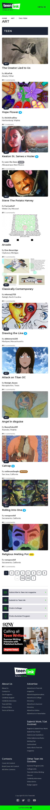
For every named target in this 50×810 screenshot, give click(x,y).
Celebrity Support (8, 698)
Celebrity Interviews (9, 701)
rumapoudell (10, 515)
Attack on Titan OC (14, 377)
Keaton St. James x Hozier (18, 156)
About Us (5, 688)
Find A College (12, 608)
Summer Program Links (35, 766)
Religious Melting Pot (15, 554)
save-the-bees (11, 162)
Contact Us (6, 691)
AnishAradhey (11, 118)
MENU (42, 7)
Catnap (6, 465)
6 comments (8, 213)
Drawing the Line (12, 333)
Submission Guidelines (35, 735)
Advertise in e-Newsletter (36, 713)
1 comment (8, 124)
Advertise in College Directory (34, 699)
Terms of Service (8, 710)
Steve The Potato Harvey (17, 200)
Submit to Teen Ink (13, 600)
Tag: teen (23, 18)
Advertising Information (35, 694)
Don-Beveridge (11, 250)
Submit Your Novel (33, 732)
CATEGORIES (25, 808)
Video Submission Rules (35, 738)
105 (28, 578)
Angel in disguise (12, 421)
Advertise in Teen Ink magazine (34, 689)
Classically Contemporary (17, 289)
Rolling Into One (12, 510)
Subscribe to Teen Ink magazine (34, 749)
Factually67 (10, 206)
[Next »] (33, 578)
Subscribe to (19, 592)
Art (13, 18)
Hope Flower (10, 112)
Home (4, 18)
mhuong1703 (10, 294)
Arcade (6, 244)
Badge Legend (32, 785)
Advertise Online (33, 710)
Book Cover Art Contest (10, 766)
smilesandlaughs (12, 471)
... (17, 578)
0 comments (8, 80)
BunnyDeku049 (11, 427)
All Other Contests (8, 769)
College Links (32, 769)
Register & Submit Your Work (37, 729)
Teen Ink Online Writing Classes (35, 773)
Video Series (31, 782)
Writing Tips (31, 741)
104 (22, 578)
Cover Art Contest (8, 763)
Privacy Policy (7, 707)
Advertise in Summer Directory (34, 705)
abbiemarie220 (11, 339)
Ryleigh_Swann (11, 383)
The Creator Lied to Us (16, 68)
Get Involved (31, 744)
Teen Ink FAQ (6, 704)
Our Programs (7, 694)
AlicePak (8, 73)
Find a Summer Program (16, 616)
